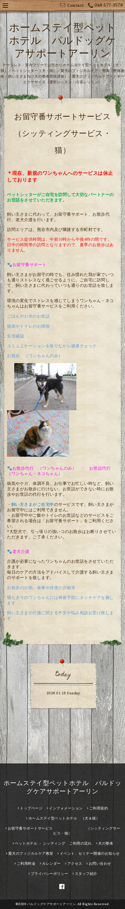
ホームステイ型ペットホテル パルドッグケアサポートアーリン (62, 40)
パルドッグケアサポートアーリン (51, 904)
